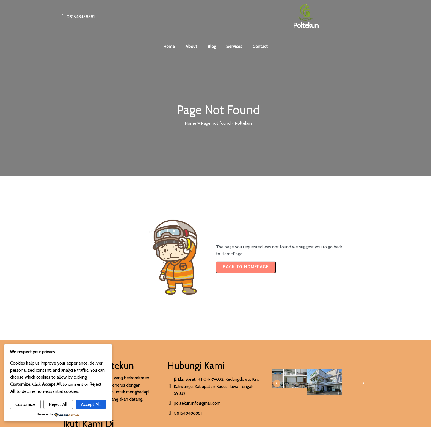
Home (190, 110)
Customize (25, 404)
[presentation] (224, 353)
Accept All (91, 404)
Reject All (58, 404)
